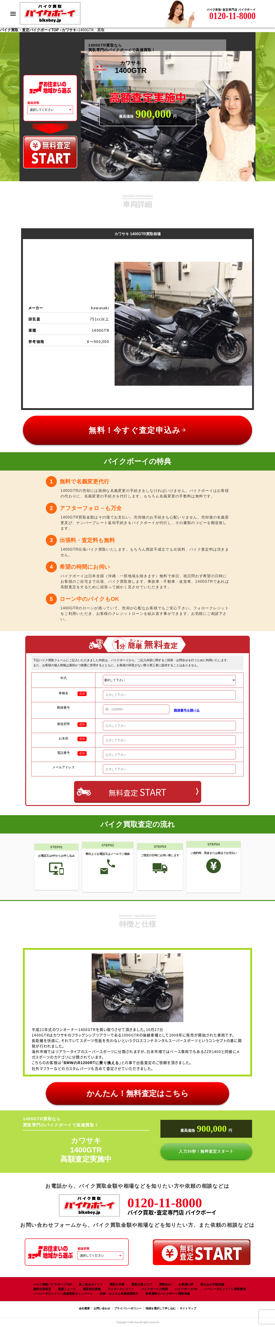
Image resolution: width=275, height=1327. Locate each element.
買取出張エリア (141, 1284)
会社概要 (84, 1308)
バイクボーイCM (186, 1289)
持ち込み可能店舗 (212, 1284)
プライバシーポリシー (128, 1308)
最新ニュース (67, 1289)
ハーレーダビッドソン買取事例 (225, 1289)
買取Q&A (165, 1284)
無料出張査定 (42, 1289)
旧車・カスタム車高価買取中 (119, 1293)
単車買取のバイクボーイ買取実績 (167, 1293)
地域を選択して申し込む (161, 1308)
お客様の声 (186, 1284)
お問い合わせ (102, 1308)
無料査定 (137, 792)
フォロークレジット (120, 1289)
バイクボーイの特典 (154, 1289)
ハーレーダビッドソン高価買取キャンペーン (63, 1293)
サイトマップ (188, 1308)
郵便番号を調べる (187, 710)
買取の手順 (117, 1284)
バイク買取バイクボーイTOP (52, 1284)
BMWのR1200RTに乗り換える (91, 1063)
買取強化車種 (92, 1289)
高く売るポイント (91, 1284)
